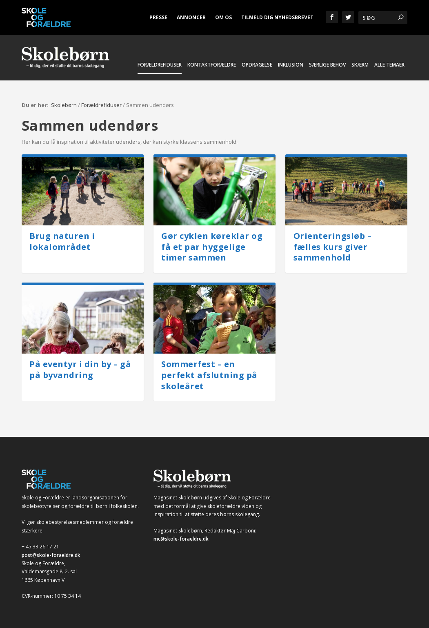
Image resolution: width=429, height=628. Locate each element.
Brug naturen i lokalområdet (62, 236)
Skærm (360, 70)
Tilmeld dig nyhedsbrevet (277, 17)
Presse (158, 17)
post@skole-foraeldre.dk (51, 549)
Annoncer (191, 17)
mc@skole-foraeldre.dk (181, 533)
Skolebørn (64, 99)
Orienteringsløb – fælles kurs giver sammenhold (332, 241)
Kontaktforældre (211, 70)
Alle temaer (389, 70)
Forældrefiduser (160, 70)
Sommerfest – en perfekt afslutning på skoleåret (209, 369)
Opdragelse (257, 70)
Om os (223, 17)
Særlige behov (327, 70)
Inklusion (290, 70)
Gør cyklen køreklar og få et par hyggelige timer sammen (211, 241)
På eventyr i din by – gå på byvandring (80, 364)
